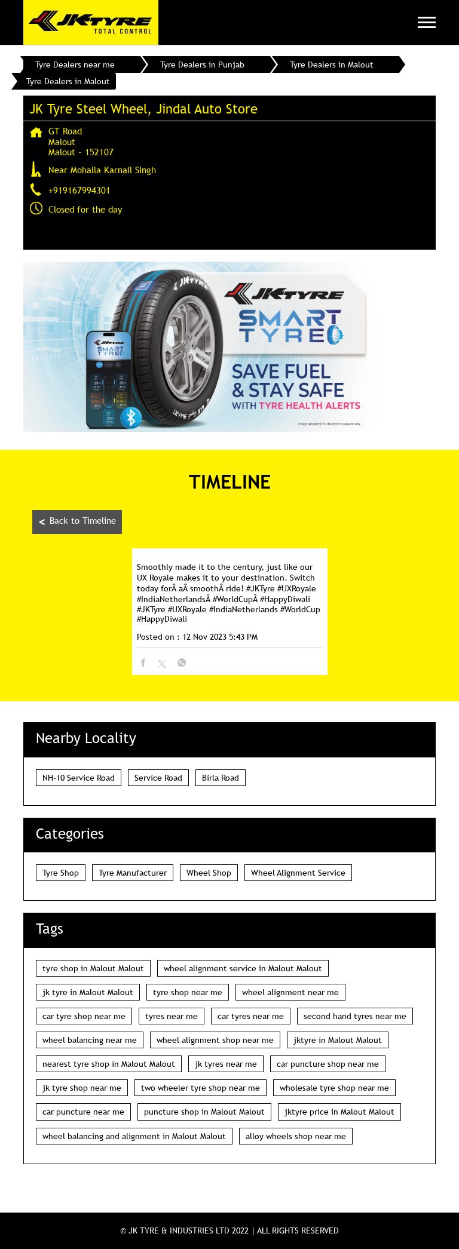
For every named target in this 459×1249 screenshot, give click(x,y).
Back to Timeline (77, 522)
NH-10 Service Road (78, 777)
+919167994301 (79, 190)
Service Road (158, 777)
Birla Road (220, 777)
